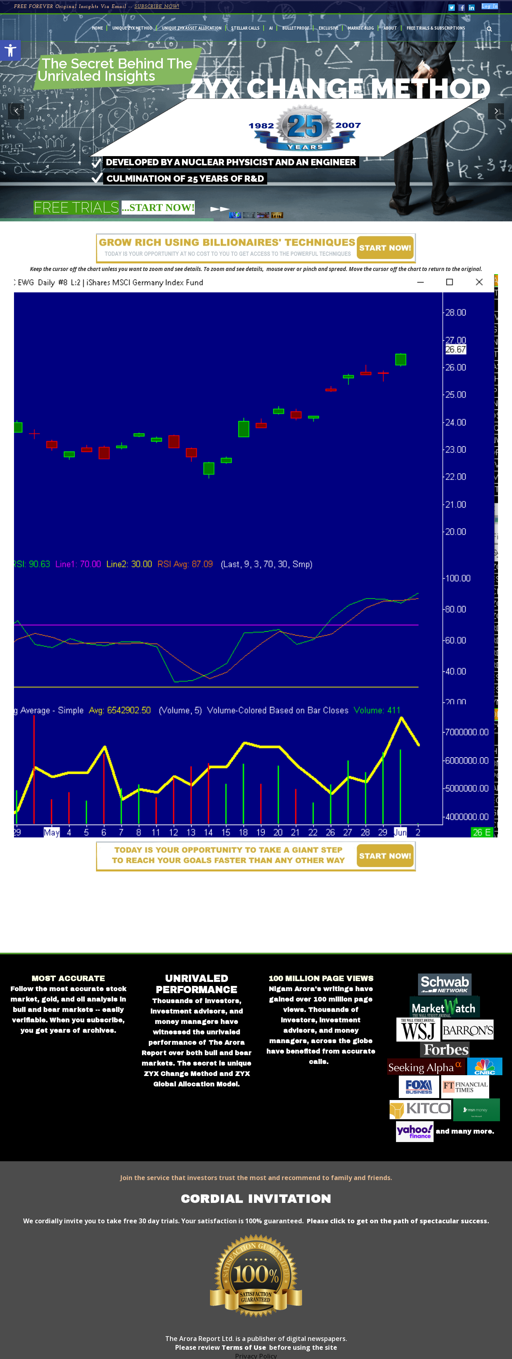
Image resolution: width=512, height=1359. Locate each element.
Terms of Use (243, 1347)
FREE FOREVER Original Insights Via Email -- (96, 6)
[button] (10, 50)
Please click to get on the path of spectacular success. (398, 1220)
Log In (490, 6)
